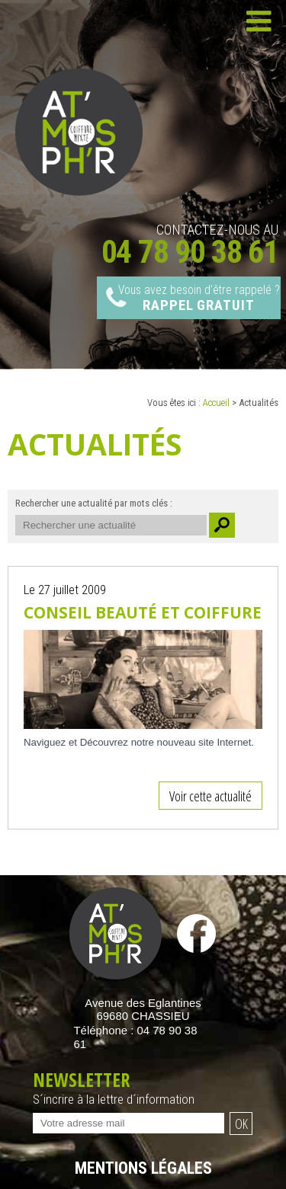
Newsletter (143, 1089)
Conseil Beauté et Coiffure (143, 613)
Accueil (216, 402)
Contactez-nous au (189, 242)
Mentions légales (143, 1168)
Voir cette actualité (210, 795)
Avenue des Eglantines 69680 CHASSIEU (143, 1009)
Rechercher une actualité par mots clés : (93, 503)
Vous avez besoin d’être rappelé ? (199, 298)
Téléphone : (136, 1037)
